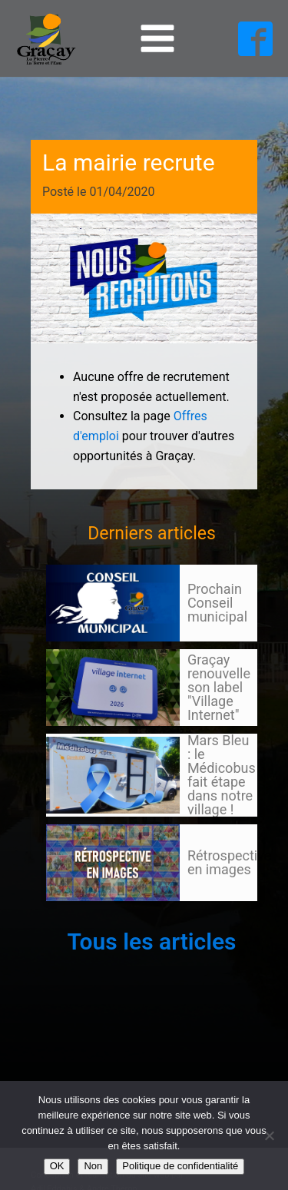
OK (57, 1166)
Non (93, 1166)
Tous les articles (151, 941)
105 (75, 915)
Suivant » (102, 915)
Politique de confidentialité (180, 1166)
